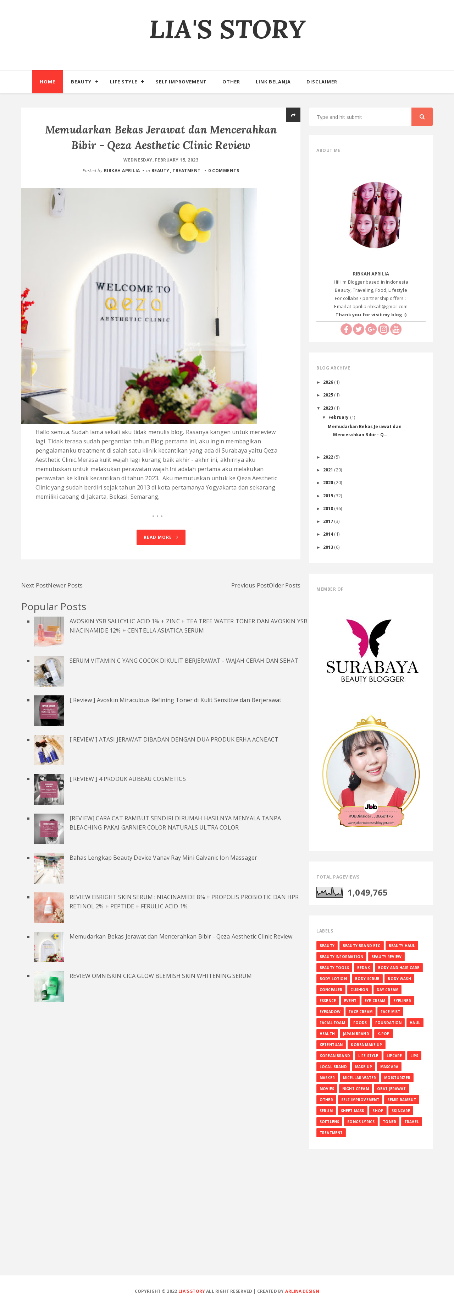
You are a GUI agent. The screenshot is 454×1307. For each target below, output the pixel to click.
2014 (328, 534)
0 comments (223, 171)
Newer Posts (65, 629)
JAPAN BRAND (356, 1033)
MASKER (327, 1077)
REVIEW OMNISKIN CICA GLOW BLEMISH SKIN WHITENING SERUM (161, 1019)
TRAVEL (411, 1121)
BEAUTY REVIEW (386, 956)
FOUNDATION (388, 1022)
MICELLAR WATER (359, 1077)
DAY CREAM (387, 989)
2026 (328, 382)
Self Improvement (181, 81)
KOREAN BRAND (335, 1055)
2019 (328, 495)
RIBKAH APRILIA (122, 171)
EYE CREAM (375, 1000)
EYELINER (402, 1000)
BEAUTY (160, 171)
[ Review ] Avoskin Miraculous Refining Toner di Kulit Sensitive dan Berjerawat (175, 744)
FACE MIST (390, 1011)
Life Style (123, 81)
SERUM (326, 1110)
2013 (328, 547)
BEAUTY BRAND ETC (362, 945)
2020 (328, 482)
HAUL (415, 1022)
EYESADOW (330, 1011)
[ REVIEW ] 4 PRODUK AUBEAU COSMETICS (128, 822)
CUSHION (359, 989)
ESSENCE (328, 1000)
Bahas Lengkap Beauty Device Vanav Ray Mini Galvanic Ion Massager (163, 901)
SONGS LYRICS (361, 1121)
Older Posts (284, 629)
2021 (328, 469)
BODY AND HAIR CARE (399, 967)
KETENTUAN (331, 1044)
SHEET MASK (353, 1110)
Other (231, 81)
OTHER (326, 1099)
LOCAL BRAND (333, 1066)
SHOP (377, 1110)
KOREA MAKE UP (366, 1044)
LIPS (414, 1055)
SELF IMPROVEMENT (360, 1099)
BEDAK (363, 967)
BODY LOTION (333, 978)
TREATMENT (186, 171)
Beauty (81, 81)
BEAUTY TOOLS (334, 967)
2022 (328, 457)
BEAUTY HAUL (402, 945)
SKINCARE (401, 1110)
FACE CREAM (360, 1011)
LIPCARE (394, 1055)
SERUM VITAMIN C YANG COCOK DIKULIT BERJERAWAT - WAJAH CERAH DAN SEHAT (184, 704)
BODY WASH (399, 978)
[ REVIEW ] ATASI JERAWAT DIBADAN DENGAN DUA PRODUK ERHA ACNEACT (174, 783)
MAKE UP (363, 1066)
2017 (328, 521)
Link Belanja (273, 81)
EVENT (350, 1000)
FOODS (360, 1022)
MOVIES (327, 1088)
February (339, 417)
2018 (328, 508)
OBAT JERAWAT (391, 1088)
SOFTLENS (329, 1121)
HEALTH (327, 1033)
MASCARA (389, 1066)
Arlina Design (302, 1291)
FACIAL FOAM (332, 1022)
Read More (161, 581)
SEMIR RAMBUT (401, 1099)
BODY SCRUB (367, 978)
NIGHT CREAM (355, 1088)
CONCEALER (331, 989)
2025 (328, 395)
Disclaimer (321, 81)
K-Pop (383, 1033)
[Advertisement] (227, 1223)
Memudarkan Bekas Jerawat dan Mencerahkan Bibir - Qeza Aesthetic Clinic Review (181, 980)
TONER (389, 1121)
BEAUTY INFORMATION (341, 956)
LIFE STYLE (368, 1055)
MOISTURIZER (397, 1077)
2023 (328, 408)
